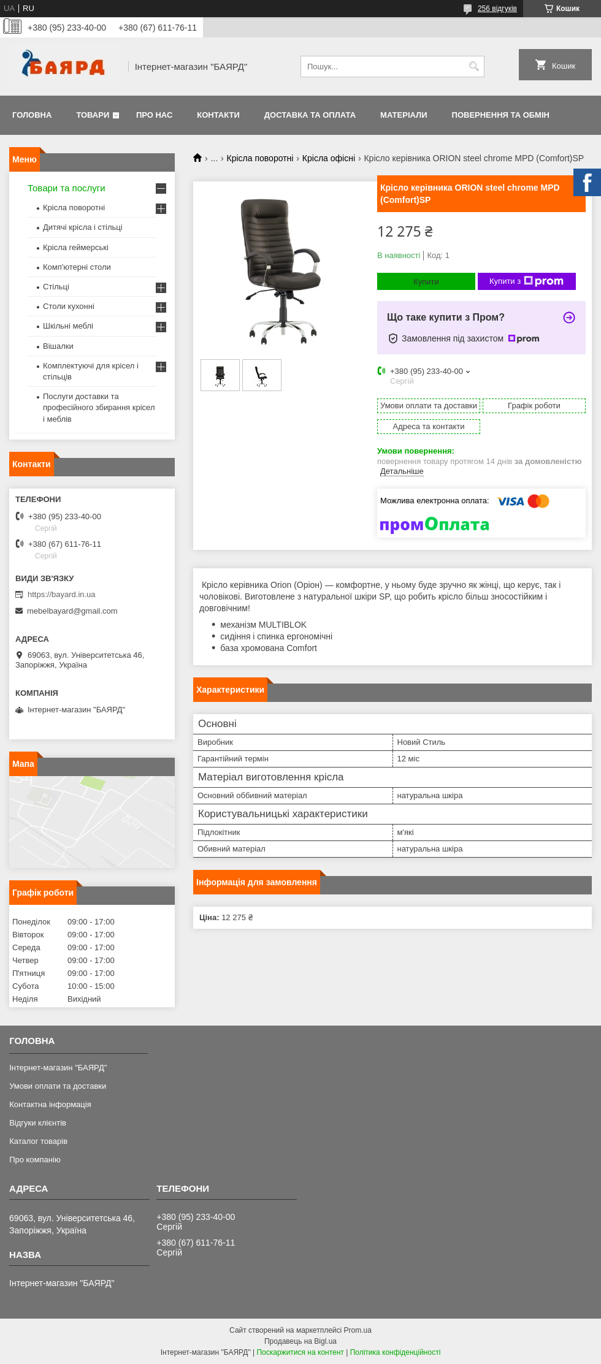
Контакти (218, 115)
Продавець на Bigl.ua (300, 1341)
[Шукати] (473, 66)
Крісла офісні (328, 158)
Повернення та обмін (500, 115)
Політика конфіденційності (395, 1352)
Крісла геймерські (76, 247)
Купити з (526, 281)
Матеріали (403, 115)
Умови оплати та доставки (57, 1086)
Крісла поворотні (260, 158)
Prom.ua (358, 1330)
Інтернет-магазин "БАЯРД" (58, 1067)
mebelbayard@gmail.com (72, 610)
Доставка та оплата (310, 115)
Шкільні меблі (68, 325)
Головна (32, 115)
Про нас (154, 115)
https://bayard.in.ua (62, 594)
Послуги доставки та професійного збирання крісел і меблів (99, 407)
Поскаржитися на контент (299, 1352)
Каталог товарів (38, 1141)
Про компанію (35, 1159)
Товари (92, 115)
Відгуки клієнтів (37, 1122)
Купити (426, 281)
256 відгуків (497, 8)
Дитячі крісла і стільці (83, 227)
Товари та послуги (66, 188)
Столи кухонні (68, 306)
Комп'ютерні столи (77, 267)
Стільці (56, 286)
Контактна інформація (50, 1104)
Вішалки (58, 346)
